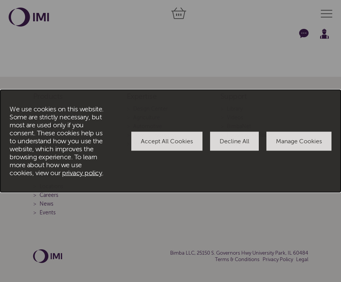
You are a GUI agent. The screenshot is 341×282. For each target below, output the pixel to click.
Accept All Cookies (167, 141)
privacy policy (82, 173)
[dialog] (170, 141)
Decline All (234, 141)
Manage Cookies (299, 141)
